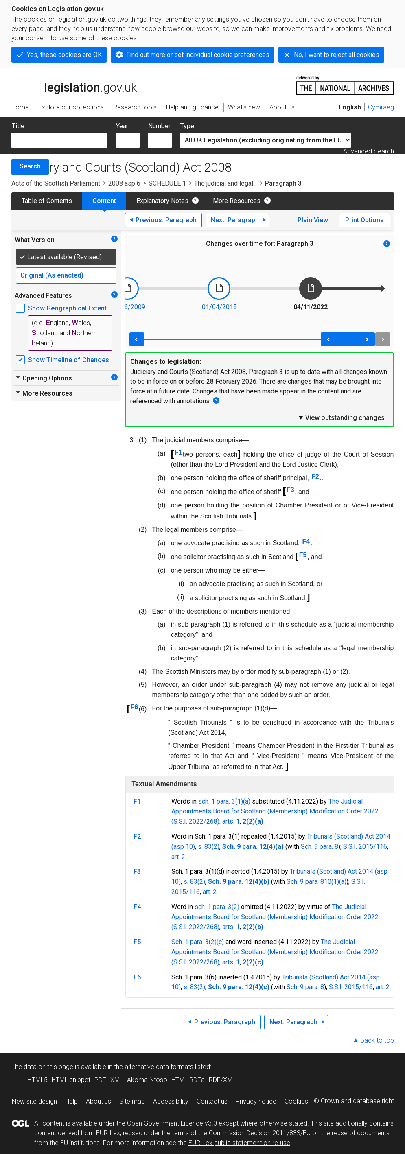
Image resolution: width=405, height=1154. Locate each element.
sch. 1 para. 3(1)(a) (224, 801)
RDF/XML (222, 1080)
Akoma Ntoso (147, 1080)
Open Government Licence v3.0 (172, 1123)
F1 (178, 452)
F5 (303, 554)
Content (104, 201)
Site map (132, 1101)
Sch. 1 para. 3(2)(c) (197, 942)
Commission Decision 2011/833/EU (260, 1133)
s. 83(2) (208, 846)
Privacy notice (256, 1101)
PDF (100, 1080)
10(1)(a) (335, 881)
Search (30, 166)
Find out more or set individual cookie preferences (197, 55)
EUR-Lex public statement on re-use (239, 1143)
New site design (34, 1101)
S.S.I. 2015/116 (365, 846)
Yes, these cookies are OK (64, 55)
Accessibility (170, 1101)
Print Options (364, 220)
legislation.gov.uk (74, 85)
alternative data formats (159, 1067)
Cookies (296, 1101)
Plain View (313, 220)
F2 (315, 476)
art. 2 (178, 857)
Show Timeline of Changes (68, 360)
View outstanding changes (341, 417)
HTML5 (38, 1080)
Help (71, 1101)
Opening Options (43, 378)
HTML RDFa (188, 1080)
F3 (290, 489)
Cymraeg (381, 107)
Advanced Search (368, 151)
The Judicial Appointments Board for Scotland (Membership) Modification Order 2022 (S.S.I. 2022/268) (275, 812)
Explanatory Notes (162, 201)
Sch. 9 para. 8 (319, 846)
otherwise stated (283, 1123)
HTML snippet (71, 1080)
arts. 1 (231, 821)
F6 (134, 707)
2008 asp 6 (124, 183)
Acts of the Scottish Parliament (55, 183)
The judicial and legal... (225, 183)
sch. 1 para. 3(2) (217, 907)
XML (116, 1080)
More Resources (237, 201)
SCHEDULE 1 (167, 183)
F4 (306, 541)
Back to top (377, 1040)
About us (98, 1101)
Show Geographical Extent (67, 308)
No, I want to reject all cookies (336, 55)
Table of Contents (47, 201)
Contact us (212, 1101)
